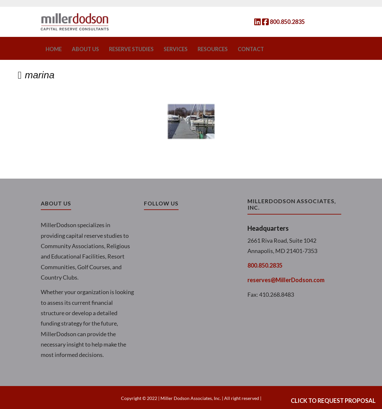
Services (163, 48)
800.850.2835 (287, 21)
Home (53, 48)
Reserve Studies (123, 48)
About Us (81, 48)
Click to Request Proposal (333, 400)
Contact (232, 48)
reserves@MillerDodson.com (285, 278)
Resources (197, 48)
